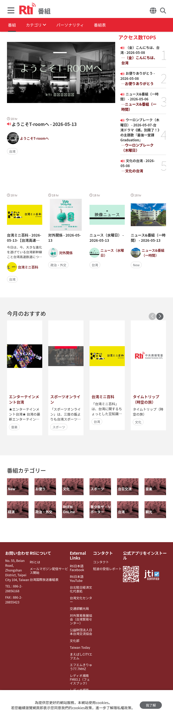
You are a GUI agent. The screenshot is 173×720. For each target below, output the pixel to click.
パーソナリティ (70, 25)
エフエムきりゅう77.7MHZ (81, 666)
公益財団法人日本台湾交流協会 (81, 632)
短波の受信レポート (107, 569)
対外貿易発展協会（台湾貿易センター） (81, 619)
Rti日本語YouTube (77, 578)
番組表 (100, 25)
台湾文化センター (81, 600)
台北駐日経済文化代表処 (81, 589)
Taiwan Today (80, 647)
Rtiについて (40, 553)
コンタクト (103, 553)
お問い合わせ (17, 553)
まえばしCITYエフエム (81, 656)
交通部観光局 (79, 608)
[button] (159, 316)
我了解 (151, 705)
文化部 (74, 641)
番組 (12, 25)
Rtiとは (35, 562)
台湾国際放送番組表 (44, 579)
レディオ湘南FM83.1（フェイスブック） (80, 679)
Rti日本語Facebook (77, 568)
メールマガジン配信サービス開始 (49, 570)
